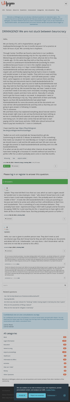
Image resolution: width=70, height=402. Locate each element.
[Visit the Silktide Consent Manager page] (64, 395)
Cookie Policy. (50, 390)
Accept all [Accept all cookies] (22, 395)
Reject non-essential (37, 395)
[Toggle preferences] (51, 395)
